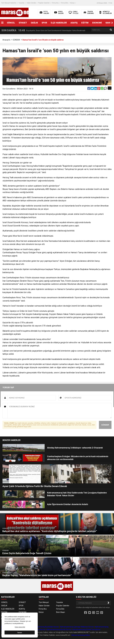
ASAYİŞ (74, 23)
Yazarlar (21, 3)
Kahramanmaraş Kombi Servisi (59, 630)
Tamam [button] (19, 632)
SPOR (44, 23)
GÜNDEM (16, 40)
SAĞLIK (34, 23)
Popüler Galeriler (44, 3)
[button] (112, 23)
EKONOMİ (97, 23)
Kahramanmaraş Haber (81, 635)
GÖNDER (105, 425)
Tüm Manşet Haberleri (8, 3)
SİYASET (23, 23)
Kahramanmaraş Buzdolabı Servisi (45, 627)
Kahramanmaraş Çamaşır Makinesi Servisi (77, 627)
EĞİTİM (84, 23)
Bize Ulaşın (60, 612)
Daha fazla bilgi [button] (20, 627)
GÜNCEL (11, 23)
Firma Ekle (64, 3)
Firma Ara (55, 3)
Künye (72, 3)
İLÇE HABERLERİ (59, 23)
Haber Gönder (31, 3)
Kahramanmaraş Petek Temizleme (86, 630)
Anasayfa (6, 40)
